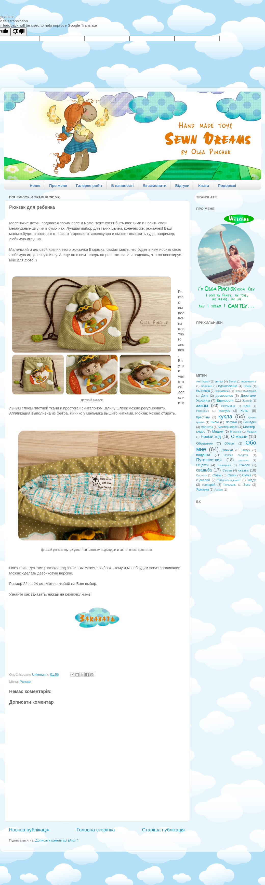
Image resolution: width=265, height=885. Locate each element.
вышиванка (222, 390)
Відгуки (182, 185)
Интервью (202, 410)
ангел (219, 381)
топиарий (209, 484)
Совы (217, 475)
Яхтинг (218, 489)
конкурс (224, 410)
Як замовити (154, 185)
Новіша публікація (29, 829)
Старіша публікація (163, 829)
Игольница (228, 405)
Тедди (251, 480)
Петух (246, 450)
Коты (244, 410)
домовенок (224, 395)
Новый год (211, 436)
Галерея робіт (89, 185)
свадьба (204, 470)
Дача (204, 395)
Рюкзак (25, 682)
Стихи (232, 475)
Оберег (229, 443)
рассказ (243, 460)
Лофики (231, 422)
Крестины (203, 417)
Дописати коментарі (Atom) (56, 840)
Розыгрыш (224, 465)
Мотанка (235, 431)
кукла (225, 416)
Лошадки (249, 422)
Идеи (247, 405)
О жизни (239, 436)
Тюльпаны (229, 484)
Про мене (58, 185)
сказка (243, 470)
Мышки (251, 431)
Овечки (227, 450)
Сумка (246, 475)
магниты (207, 427)
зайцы (202, 405)
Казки (203, 185)
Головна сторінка (96, 829)
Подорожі (227, 185)
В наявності (122, 185)
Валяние (206, 386)
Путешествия (209, 460)
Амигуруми (203, 381)
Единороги (225, 400)
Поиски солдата (236, 454)
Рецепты (202, 465)
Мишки (217, 431)
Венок (247, 386)
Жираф (247, 400)
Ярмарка (202, 489)
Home (35, 185)
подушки (203, 455)
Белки (232, 381)
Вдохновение (227, 386)
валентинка (248, 381)
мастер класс (227, 427)
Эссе (246, 484)
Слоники (201, 475)
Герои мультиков (245, 390)
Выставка (203, 391)
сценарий (203, 480)
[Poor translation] (18, 31)
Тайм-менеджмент (229, 480)
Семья (227, 470)
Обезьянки (204, 443)
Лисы (214, 422)
